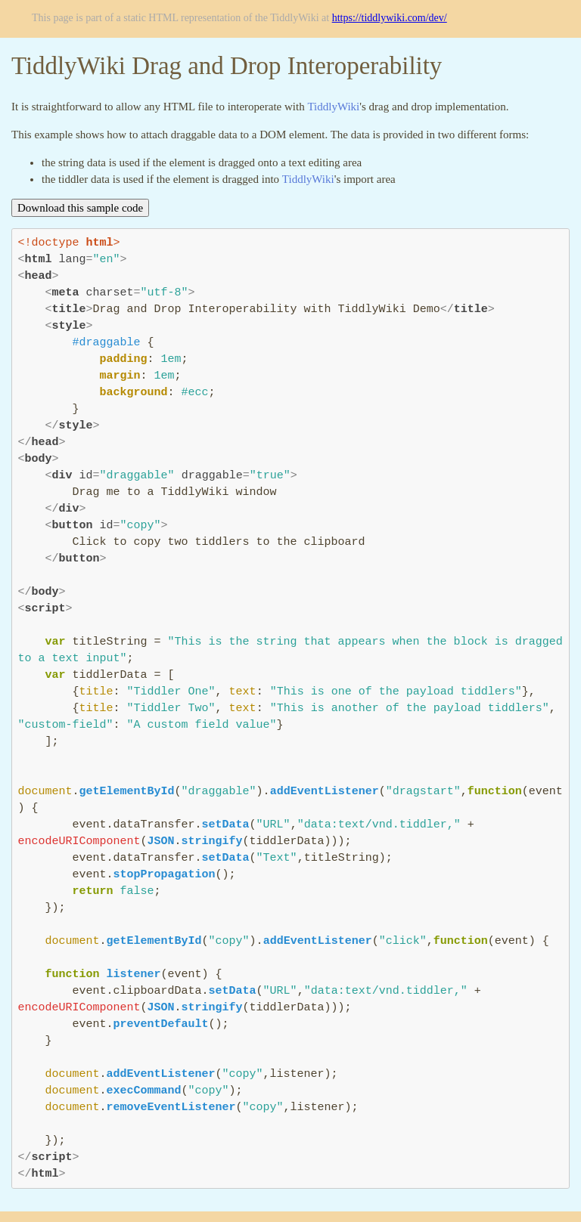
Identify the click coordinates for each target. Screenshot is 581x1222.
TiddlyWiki (333, 107)
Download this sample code (80, 208)
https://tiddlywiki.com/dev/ (389, 17)
